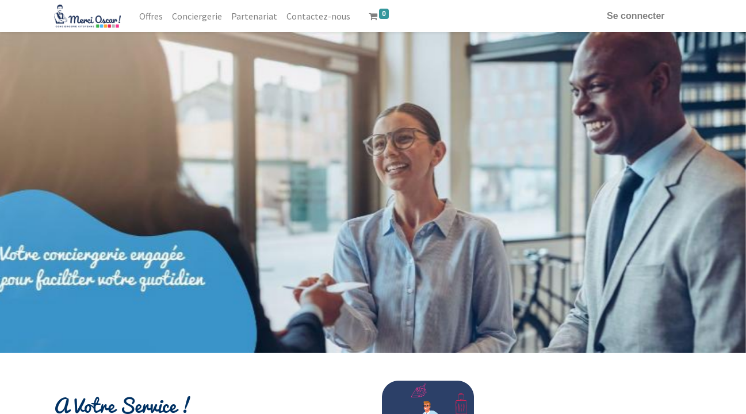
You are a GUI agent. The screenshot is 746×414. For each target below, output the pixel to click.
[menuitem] (151, 16)
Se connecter (635, 16)
